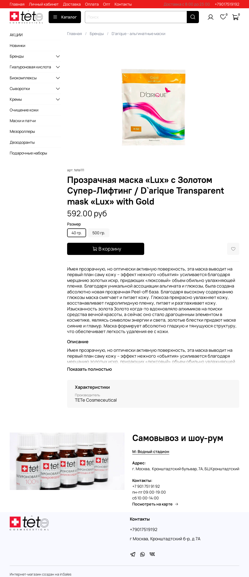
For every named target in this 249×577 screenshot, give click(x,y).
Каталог (65, 17)
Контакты (123, 4)
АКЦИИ (16, 34)
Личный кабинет (44, 4)
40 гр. (76, 232)
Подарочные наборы (28, 153)
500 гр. (98, 232)
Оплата (92, 4)
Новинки (17, 45)
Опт (106, 4)
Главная (17, 4)
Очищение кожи (24, 110)
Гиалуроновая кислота (30, 67)
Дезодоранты (22, 142)
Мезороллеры (22, 131)
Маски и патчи (23, 120)
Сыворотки (20, 88)
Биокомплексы (23, 78)
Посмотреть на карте (155, 504)
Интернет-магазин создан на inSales (40, 574)
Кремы (16, 99)
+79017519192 (227, 4)
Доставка (72, 4)
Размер (74, 224)
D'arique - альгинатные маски (138, 33)
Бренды (97, 33)
